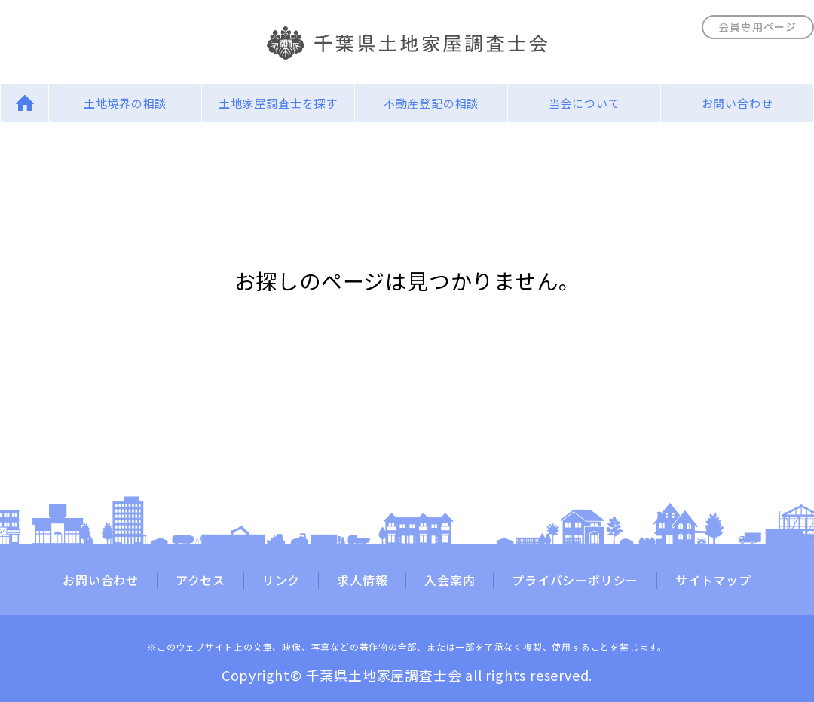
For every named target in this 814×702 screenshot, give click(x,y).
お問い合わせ (737, 103)
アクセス (200, 580)
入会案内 (449, 580)
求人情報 (362, 580)
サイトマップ (713, 580)
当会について (584, 103)
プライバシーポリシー (575, 580)
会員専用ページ (757, 26)
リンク (281, 580)
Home (24, 103)
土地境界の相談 (125, 103)
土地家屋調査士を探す (278, 103)
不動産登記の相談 (431, 103)
